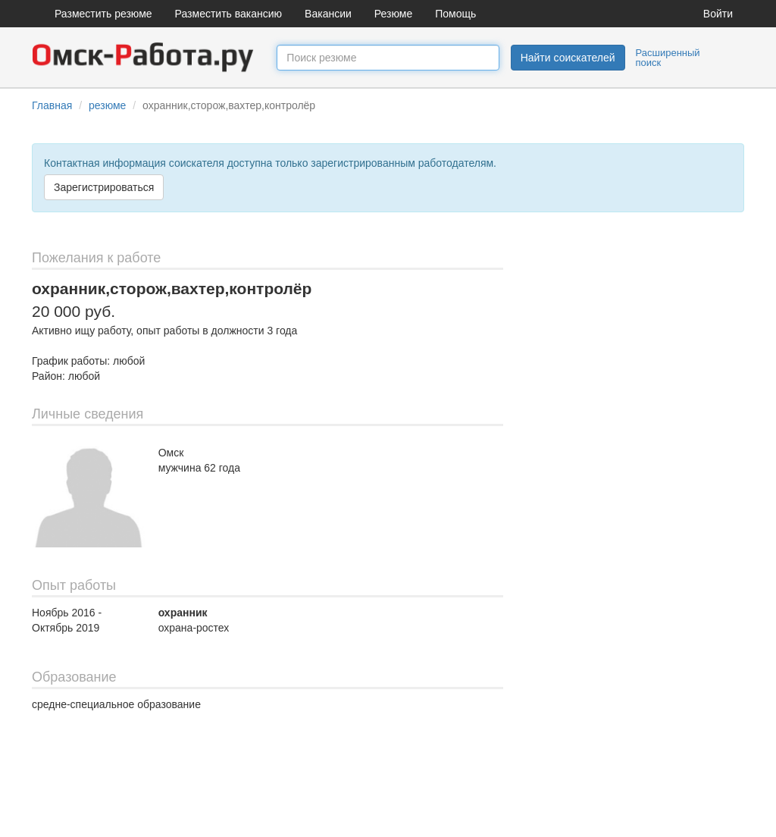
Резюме (393, 14)
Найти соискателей (568, 58)
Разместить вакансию (229, 14)
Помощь (455, 14)
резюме (107, 105)
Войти (718, 14)
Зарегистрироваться (104, 187)
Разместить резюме (103, 14)
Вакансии (328, 14)
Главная (52, 105)
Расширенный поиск (668, 57)
